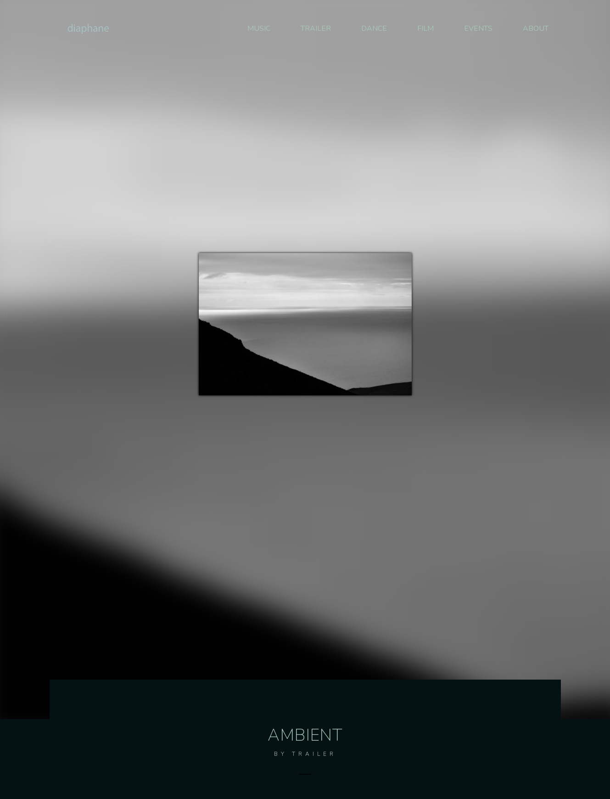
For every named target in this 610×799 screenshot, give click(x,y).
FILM (425, 28)
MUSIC (258, 28)
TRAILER (316, 28)
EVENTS (478, 28)
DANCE (374, 28)
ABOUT (535, 28)
